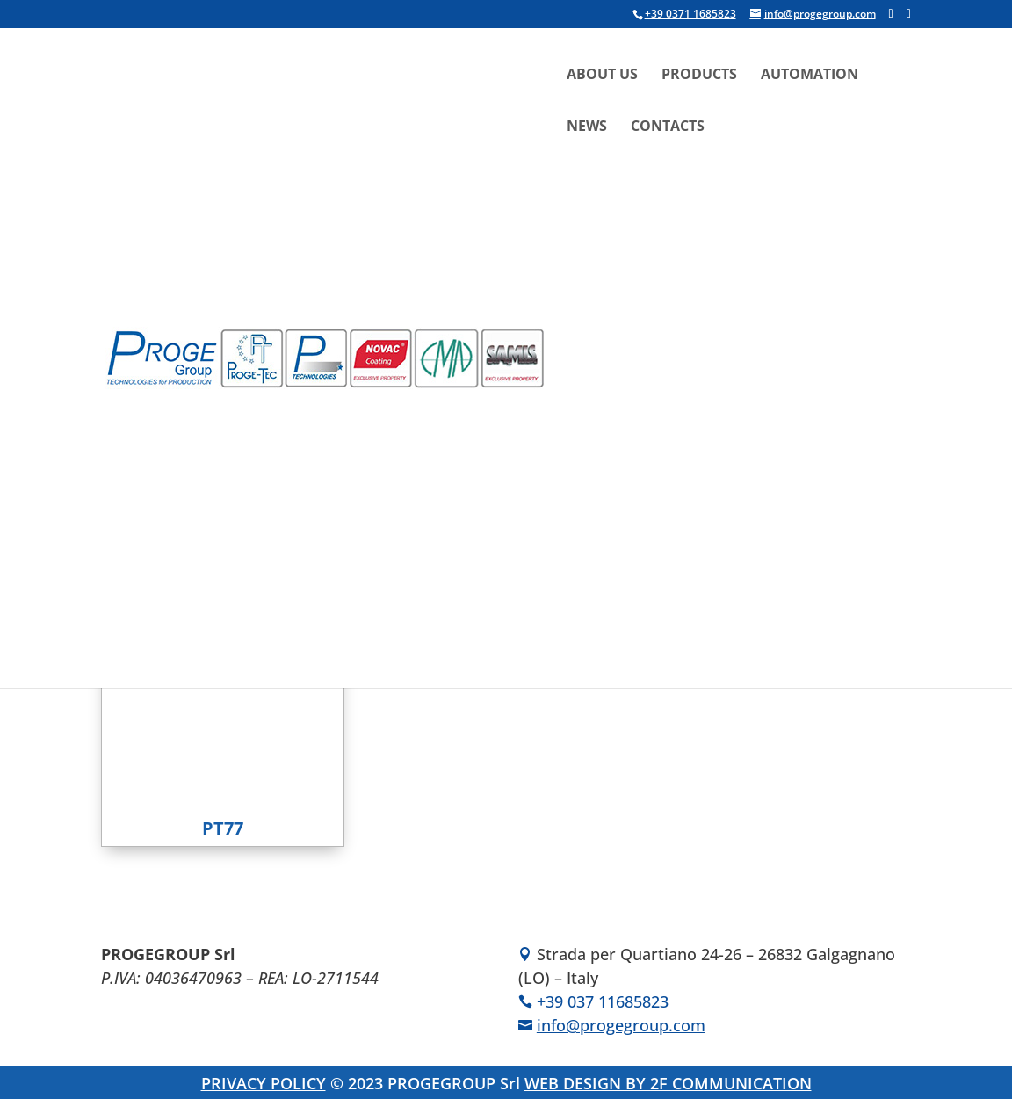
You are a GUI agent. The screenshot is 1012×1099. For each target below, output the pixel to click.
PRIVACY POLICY (263, 1083)
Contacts (668, 127)
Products (699, 75)
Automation (809, 75)
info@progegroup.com (621, 1025)
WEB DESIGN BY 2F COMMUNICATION (668, 1083)
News (587, 127)
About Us (602, 75)
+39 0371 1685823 (690, 13)
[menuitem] (699, 257)
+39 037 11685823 (603, 1001)
